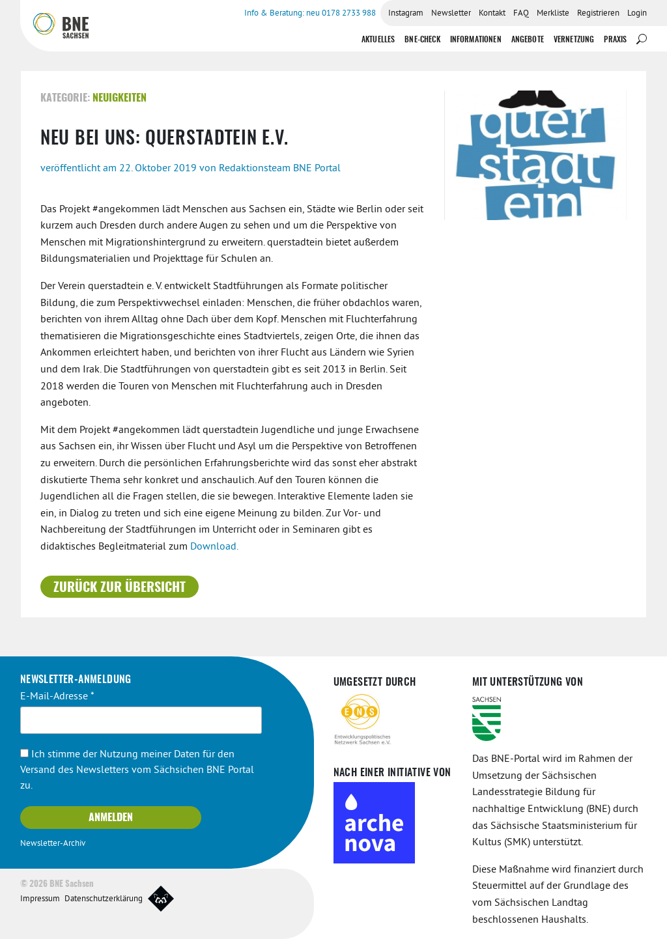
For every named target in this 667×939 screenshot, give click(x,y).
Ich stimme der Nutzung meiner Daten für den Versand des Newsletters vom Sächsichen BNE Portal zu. (137, 770)
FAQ (521, 13)
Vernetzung (574, 40)
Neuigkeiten (119, 98)
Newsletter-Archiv (52, 844)
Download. (214, 547)
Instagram (405, 13)
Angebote (527, 40)
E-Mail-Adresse (57, 696)
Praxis (615, 40)
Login (637, 13)
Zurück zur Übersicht (119, 588)
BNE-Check (422, 40)
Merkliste (553, 13)
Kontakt (492, 13)
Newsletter (451, 13)
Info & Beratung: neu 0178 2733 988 (310, 13)
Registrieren (598, 13)
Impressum (40, 899)
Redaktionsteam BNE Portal (280, 168)
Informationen (476, 40)
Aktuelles (378, 40)
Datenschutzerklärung (103, 899)
